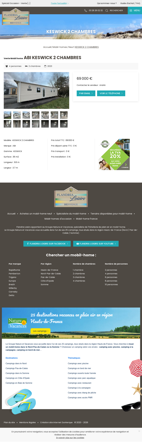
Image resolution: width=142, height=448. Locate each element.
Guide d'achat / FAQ (130, 3)
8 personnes (111, 280)
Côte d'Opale (47, 280)
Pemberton (14, 273)
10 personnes (111, 284)
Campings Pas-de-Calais (17, 368)
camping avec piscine (109, 347)
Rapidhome (14, 270)
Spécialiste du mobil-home (71, 213)
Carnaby (13, 291)
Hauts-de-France (49, 270)
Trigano (12, 277)
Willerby (13, 288)
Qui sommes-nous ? (107, 3)
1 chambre (78, 270)
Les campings (41, 331)
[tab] (7, 115)
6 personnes (111, 277)
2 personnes (111, 270)
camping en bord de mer (28, 350)
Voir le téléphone (111, 93)
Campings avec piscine (78, 363)
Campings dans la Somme (17, 373)
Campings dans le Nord (16, 363)
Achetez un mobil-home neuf (36, 213)
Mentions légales (27, 422)
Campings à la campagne (79, 388)
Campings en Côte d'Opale (18, 378)
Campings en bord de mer (79, 368)
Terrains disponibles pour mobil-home (111, 213)
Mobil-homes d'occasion (58, 218)
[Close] (139, 431)
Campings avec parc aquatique (82, 378)
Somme (44, 284)
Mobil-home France (86, 218)
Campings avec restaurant (79, 383)
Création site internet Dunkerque (56, 422)
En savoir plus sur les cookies (70, 437)
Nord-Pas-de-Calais (51, 273)
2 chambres (79, 273)
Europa (12, 280)
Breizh (12, 284)
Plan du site (9, 422)
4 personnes (111, 273)
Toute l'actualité (60, 3)
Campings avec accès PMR (80, 398)
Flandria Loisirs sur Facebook (48, 243)
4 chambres (79, 280)
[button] (135, 10)
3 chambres (79, 277)
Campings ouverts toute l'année (82, 373)
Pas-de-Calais (48, 277)
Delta (11, 295)
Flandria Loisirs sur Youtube (96, 243)
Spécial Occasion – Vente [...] (16, 3)
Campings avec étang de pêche (82, 393)
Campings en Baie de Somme (19, 383)
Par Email (86, 93)
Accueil (11, 213)
